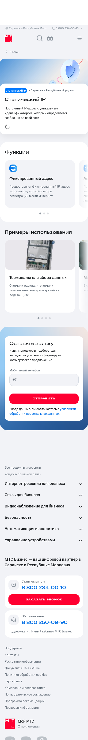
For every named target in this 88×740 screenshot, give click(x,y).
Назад (13, 51)
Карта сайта (13, 681)
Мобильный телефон (24, 370)
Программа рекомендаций (25, 701)
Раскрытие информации (23, 661)
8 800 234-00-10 (67, 28)
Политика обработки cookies (26, 674)
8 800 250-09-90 (45, 622)
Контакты (12, 655)
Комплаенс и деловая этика (25, 688)
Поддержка (17, 631)
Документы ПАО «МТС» (22, 668)
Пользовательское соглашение (27, 694)
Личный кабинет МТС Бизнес (51, 631)
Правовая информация (22, 707)
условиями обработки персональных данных (42, 411)
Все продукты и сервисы (23, 467)
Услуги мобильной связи (23, 474)
